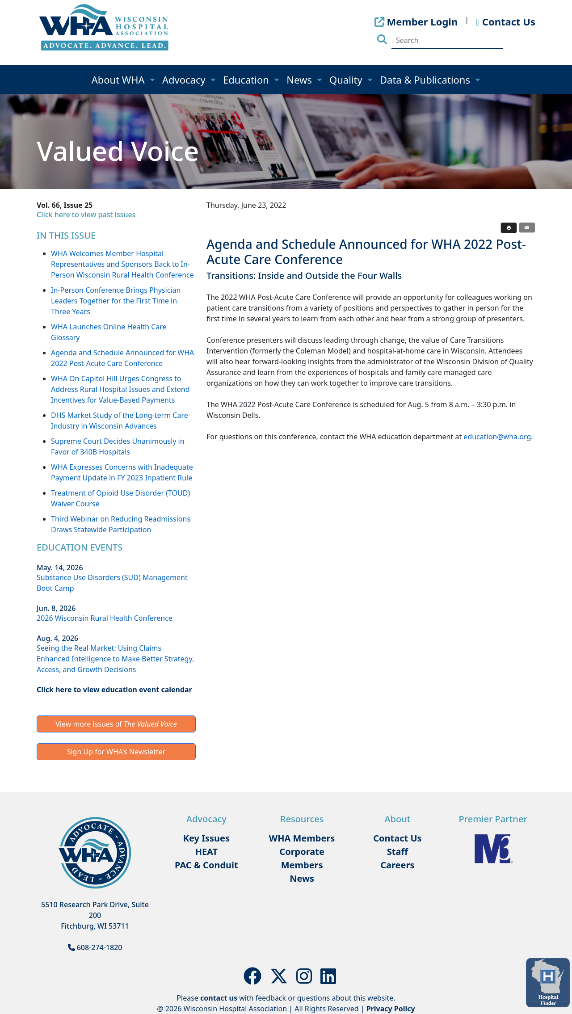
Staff (397, 852)
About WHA (119, 79)
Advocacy (185, 79)
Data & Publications (426, 79)
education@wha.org (497, 437)
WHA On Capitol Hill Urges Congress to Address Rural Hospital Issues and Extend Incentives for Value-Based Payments (120, 389)
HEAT (206, 852)
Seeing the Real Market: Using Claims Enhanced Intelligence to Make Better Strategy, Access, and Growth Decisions (115, 658)
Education (247, 79)
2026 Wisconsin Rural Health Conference (104, 618)
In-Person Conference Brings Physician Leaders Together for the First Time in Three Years (116, 300)
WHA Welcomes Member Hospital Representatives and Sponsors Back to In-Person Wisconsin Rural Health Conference (122, 264)
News (300, 79)
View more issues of (116, 724)
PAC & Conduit (206, 865)
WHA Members (302, 838)
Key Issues (206, 838)
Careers (397, 865)
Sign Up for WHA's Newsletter (116, 752)
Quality (347, 79)
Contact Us (397, 838)
